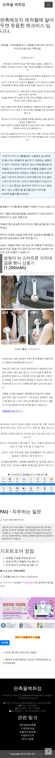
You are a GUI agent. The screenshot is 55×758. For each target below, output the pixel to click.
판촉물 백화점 (13, 4)
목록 (4, 643)
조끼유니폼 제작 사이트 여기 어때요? (21, 652)
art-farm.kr (40, 754)
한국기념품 (27, 739)
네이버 (6, 582)
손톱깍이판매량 (27, 732)
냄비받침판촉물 (27, 724)
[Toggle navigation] (48, 5)
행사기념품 (7, 185)
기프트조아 (34, 349)
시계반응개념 (28, 728)
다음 (14, 582)
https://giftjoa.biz (29, 576)
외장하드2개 (27, 735)
